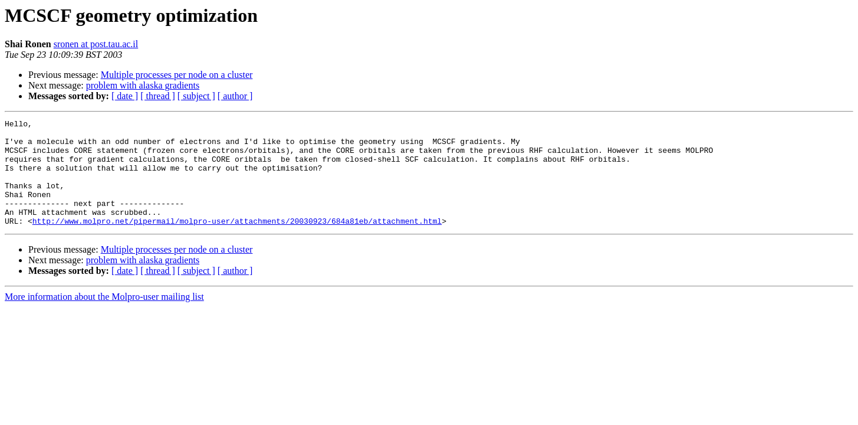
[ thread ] (157, 96)
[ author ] (235, 96)
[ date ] (124, 96)
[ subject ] (196, 96)
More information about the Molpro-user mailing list (104, 318)
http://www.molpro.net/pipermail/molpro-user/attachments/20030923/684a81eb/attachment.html (237, 242)
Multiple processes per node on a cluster (177, 75)
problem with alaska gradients (142, 85)
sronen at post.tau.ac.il (96, 44)
